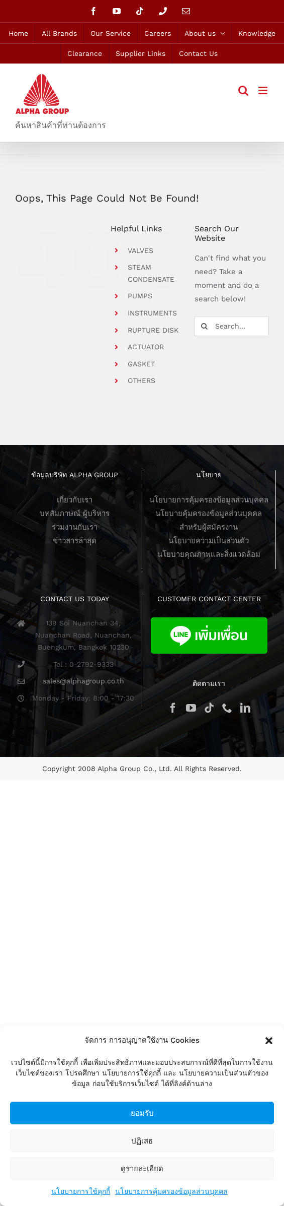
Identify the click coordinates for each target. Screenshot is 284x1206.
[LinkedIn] (245, 708)
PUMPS (140, 296)
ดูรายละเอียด (142, 1168)
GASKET (141, 364)
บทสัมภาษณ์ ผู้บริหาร (75, 513)
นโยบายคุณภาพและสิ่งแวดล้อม (208, 554)
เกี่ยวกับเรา (74, 499)
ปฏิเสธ (142, 1140)
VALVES (140, 250)
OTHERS (141, 380)
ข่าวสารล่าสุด (75, 540)
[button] (269, 1041)
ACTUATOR (146, 347)
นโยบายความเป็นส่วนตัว (208, 540)
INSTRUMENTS (152, 313)
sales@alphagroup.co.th (83, 681)
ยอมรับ (142, 1113)
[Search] (205, 326)
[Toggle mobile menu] (263, 90)
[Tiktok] (209, 708)
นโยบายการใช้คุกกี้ (80, 1191)
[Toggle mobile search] (243, 90)
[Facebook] (173, 708)
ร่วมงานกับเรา (75, 527)
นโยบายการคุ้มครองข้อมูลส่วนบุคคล (171, 1191)
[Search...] (232, 326)
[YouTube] (191, 708)
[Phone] (227, 708)
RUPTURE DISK (153, 330)
